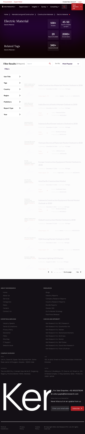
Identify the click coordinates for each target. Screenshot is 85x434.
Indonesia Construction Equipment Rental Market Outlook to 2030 (59, 197)
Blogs (48, 292)
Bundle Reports (51, 305)
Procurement (7, 2)
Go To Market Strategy (54, 311)
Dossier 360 (50, 308)
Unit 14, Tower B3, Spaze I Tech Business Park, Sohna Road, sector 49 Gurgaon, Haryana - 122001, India (18, 361)
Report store (23, 7)
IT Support (7, 342)
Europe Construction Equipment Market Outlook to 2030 (59, 158)
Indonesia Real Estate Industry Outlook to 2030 (58, 119)
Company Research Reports (56, 299)
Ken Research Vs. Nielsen (55, 330)
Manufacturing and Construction (23, 14)
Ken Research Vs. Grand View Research (60, 345)
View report (43, 91)
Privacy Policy (8, 330)
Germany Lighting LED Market (50, 253)
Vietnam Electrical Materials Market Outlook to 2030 (60, 138)
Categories (7, 302)
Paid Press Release (52, 314)
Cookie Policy (37, 428)
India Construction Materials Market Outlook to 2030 (60, 80)
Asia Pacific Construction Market (52, 176)
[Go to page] (74, 272)
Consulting (53, 7)
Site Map (6, 339)
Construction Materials (45, 14)
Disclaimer (7, 333)
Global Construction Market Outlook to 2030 (56, 215)
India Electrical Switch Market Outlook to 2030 (57, 100)
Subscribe (77, 408)
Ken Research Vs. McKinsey (56, 336)
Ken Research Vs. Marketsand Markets (60, 333)
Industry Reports (52, 295)
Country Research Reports (55, 302)
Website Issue (8, 345)
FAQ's (5, 336)
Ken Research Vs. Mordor (55, 339)
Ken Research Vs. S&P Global (56, 342)
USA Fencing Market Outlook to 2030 (53, 234)
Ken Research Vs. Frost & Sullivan (58, 349)
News (5, 305)
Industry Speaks (9, 323)
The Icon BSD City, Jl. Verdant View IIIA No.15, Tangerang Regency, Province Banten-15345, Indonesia (19, 372)
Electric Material (64, 14)
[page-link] (48, 272)
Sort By (57, 63)
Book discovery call (77, 6)
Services (6, 299)
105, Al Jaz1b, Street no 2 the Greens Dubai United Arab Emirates (63, 361)
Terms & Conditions (10, 326)
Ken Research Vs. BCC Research (57, 323)
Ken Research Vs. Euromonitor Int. (58, 326)
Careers (6, 308)
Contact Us (7, 311)
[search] (39, 63)
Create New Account (69, 2)
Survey (43, 7)
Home (6, 14)
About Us (6, 295)
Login (80, 2)
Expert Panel (18, 2)
